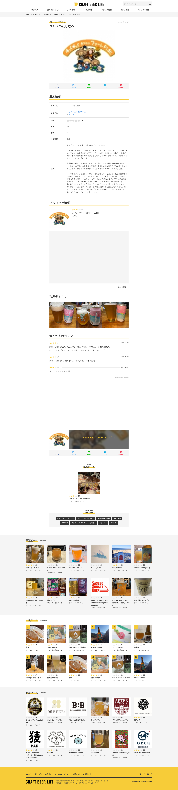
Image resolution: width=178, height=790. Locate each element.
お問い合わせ (77, 774)
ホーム (28, 14)
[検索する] (149, 3)
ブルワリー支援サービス (34, 774)
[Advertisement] (89, 402)
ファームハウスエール (50, 14)
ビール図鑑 (36, 14)
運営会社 (88, 774)
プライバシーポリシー (62, 774)
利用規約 (48, 774)
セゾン (63, 14)
